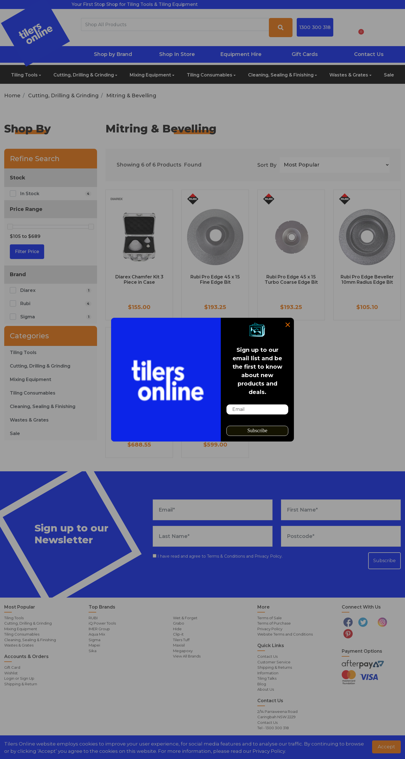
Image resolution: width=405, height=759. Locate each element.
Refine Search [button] (35, 158)
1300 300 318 (314, 27)
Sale (389, 75)
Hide (177, 629)
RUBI (93, 618)
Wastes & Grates (348, 75)
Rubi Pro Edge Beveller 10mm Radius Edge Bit (367, 279)
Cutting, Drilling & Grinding (83, 75)
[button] (345, 28)
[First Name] (341, 509)
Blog (261, 684)
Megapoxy (183, 650)
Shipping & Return (20, 684)
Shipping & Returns (274, 667)
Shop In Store (177, 54)
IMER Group (99, 629)
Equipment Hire (241, 54)
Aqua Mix (97, 634)
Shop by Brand (113, 54)
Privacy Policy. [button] (269, 751)
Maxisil (179, 645)
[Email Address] (213, 509)
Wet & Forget (185, 618)
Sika (92, 650)
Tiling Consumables (209, 75)
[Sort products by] (335, 165)
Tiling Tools (24, 75)
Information (267, 673)
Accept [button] (386, 746)
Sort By (266, 165)
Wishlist (11, 673)
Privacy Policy (268, 556)
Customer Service (274, 662)
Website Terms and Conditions (285, 634)
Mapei (94, 645)
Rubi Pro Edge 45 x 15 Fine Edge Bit (215, 279)
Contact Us (369, 54)
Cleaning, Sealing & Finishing (281, 75)
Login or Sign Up (19, 678)
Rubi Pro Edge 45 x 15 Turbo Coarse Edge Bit (291, 279)
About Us (265, 689)
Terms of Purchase (274, 623)
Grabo (178, 623)
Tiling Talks (266, 678)
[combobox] (175, 24)
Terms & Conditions (226, 556)
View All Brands (187, 656)
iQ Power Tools (102, 623)
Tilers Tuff (181, 640)
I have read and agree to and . (218, 556)
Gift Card (12, 667)
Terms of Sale (269, 618)
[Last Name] (213, 536)
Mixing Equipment (150, 75)
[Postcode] (341, 536)
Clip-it (178, 634)
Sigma (94, 640)
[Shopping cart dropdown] (359, 28)
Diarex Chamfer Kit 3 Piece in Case (139, 279)
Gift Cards (305, 54)
